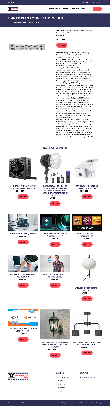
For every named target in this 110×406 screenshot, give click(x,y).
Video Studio (77, 30)
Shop (89, 9)
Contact (68, 403)
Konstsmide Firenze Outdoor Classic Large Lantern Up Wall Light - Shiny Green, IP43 (55, 344)
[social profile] (16, 2)
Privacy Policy (90, 403)
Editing (70, 32)
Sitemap (98, 403)
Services (62, 388)
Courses (59, 32)
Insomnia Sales (54, 9)
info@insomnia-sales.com (93, 2)
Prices (97, 9)
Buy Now (62, 45)
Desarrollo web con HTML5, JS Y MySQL (23, 234)
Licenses (65, 32)
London (82, 2)
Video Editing (69, 30)
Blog (83, 9)
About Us (75, 9)
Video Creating (86, 30)
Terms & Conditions (78, 403)
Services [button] (65, 9)
